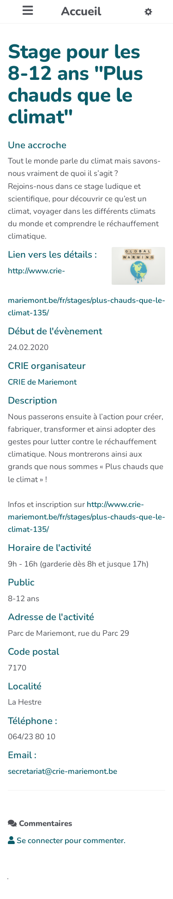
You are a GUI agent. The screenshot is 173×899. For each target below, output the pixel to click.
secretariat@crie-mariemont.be (62, 771)
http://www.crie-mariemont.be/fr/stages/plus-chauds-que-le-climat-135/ (86, 517)
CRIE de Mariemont (42, 382)
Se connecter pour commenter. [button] (66, 840)
